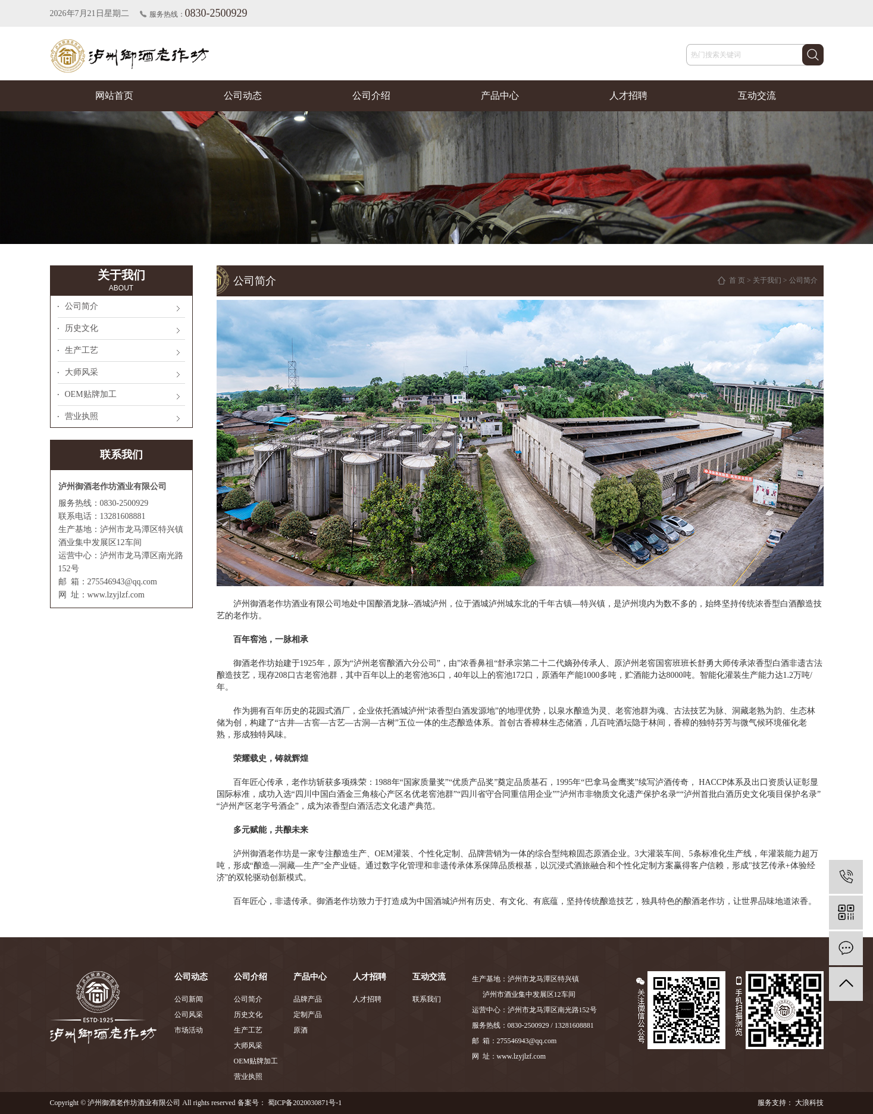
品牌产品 (307, 999)
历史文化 (81, 328)
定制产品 (307, 1014)
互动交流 (757, 95)
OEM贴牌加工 (91, 394)
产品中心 (500, 95)
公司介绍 (371, 95)
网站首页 (114, 95)
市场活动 (188, 1030)
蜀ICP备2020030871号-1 (305, 1103)
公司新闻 (188, 999)
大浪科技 (808, 1103)
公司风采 (188, 1014)
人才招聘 (628, 95)
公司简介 (81, 306)
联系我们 (426, 999)
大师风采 (81, 372)
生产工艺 (81, 350)
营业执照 (81, 416)
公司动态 (243, 95)
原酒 (300, 1030)
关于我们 (767, 280)
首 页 (737, 280)
